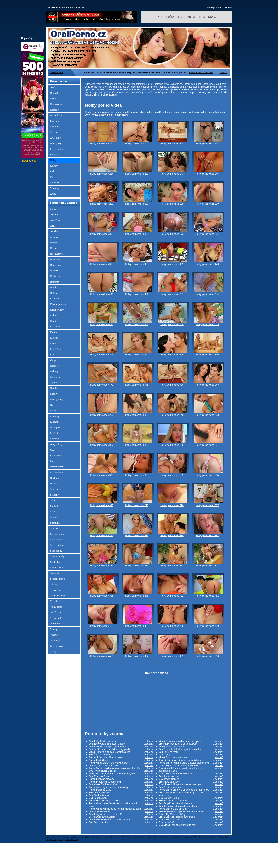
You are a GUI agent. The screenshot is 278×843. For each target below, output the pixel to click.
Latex (53, 410)
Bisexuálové (56, 253)
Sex (61, 839)
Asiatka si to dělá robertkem (191, 765)
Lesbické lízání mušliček (191, 825)
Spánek (54, 517)
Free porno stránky (188, 837)
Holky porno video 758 (171, 143)
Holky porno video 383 (207, 535)
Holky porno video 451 (207, 595)
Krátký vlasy (56, 399)
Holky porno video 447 (136, 324)
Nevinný (54, 438)
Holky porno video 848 (207, 384)
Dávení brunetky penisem (121, 762)
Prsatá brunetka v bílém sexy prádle (121, 749)
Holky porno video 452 (136, 656)
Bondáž (54, 270)
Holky (53, 160)
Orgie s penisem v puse (121, 744)
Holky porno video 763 (101, 354)
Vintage (54, 629)
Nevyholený (56, 444)
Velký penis (56, 606)
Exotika (54, 332)
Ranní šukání (121, 798)
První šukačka (191, 776)
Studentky (55, 561)
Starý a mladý (57, 556)
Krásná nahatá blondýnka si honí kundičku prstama (191, 769)
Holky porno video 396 (207, 656)
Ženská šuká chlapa (121, 754)
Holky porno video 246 (207, 173)
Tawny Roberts (191, 779)
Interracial (55, 377)
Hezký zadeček (121, 741)
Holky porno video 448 (171, 324)
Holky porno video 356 (136, 204)
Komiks (54, 388)
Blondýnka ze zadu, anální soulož (121, 752)
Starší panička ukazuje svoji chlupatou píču (121, 768)
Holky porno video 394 (207, 475)
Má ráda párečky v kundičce (121, 746)
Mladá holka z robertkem (121, 781)
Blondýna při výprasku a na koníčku (191, 790)
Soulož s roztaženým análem (121, 819)
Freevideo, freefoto (208, 837)
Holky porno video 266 (101, 415)
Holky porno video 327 (207, 505)
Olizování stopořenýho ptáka (191, 817)
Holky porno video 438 (136, 264)
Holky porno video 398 (136, 475)
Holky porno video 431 (171, 656)
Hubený (54, 371)
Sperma (54, 132)
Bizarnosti (55, 259)
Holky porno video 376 (136, 595)
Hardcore (54, 365)
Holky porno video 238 (207, 143)
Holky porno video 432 (171, 595)
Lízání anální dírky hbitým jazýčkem (191, 760)
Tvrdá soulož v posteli (121, 771)
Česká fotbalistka (121, 817)
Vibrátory (55, 188)
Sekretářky (55, 489)
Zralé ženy (55, 137)
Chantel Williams (121, 792)
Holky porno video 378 (207, 565)
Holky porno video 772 (101, 384)
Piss (52, 176)
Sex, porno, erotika (131, 837)
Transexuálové (57, 595)
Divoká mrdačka (121, 784)
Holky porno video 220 (136, 173)
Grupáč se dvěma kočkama (191, 803)
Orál (52, 171)
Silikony (54, 494)
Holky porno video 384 (101, 565)
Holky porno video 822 (136, 354)
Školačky (54, 182)
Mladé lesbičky (191, 814)
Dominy (54, 320)
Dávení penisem (58, 304)
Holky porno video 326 (171, 505)
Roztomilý (55, 477)
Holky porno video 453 (101, 656)
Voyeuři (54, 634)
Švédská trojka (57, 578)
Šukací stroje (56, 567)
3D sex (53, 208)
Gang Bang (56, 348)
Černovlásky (56, 148)
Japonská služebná (191, 800)
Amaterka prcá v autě (121, 814)
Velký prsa (55, 612)
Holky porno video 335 (171, 535)
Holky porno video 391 (207, 445)
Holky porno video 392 (171, 475)
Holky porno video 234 (101, 173)
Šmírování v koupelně (191, 773)
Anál (52, 87)
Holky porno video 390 (171, 445)
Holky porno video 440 (207, 264)
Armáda (54, 231)
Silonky (54, 500)
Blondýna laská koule (191, 757)
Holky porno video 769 (171, 354)
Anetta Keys (191, 781)
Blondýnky (55, 143)
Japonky (54, 382)
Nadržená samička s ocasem (121, 757)
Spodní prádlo (57, 533)
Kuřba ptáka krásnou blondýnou (191, 784)
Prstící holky (121, 760)
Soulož (53, 511)
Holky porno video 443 (171, 294)
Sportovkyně (56, 539)
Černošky (55, 326)
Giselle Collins (191, 798)
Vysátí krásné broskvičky (121, 787)
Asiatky (54, 236)
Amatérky (55, 220)
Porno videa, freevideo (152, 837)
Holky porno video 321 (136, 415)
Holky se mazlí (191, 752)
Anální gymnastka (191, 746)
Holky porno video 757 (136, 143)
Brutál (53, 287)
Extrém (54, 337)
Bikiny (53, 248)
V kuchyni (55, 601)
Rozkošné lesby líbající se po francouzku (191, 794)
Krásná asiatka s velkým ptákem (191, 806)
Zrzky (53, 193)
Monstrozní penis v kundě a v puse (191, 811)
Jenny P (191, 754)
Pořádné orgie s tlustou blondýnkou (191, 762)
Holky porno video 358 (171, 204)
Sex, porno (115, 837)
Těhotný (54, 584)
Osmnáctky (56, 455)
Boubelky (55, 276)
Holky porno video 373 (171, 234)
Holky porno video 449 (207, 324)
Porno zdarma (171, 837)
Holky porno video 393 (207, 415)
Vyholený (55, 640)
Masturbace (56, 115)
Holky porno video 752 (101, 143)
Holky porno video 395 (101, 505)
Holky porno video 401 (136, 626)
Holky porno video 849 (171, 415)
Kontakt (223, 72)
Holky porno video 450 (171, 626)
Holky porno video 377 (171, 565)
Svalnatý (54, 573)
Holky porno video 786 (171, 384)
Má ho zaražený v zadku (121, 765)
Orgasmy (54, 120)
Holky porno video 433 (101, 626)
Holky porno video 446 (101, 324)
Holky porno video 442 (136, 294)
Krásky (54, 393)
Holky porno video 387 (101, 445)
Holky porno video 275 (136, 505)
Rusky (53, 483)
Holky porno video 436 (136, 535)
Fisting (53, 98)
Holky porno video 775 (136, 384)
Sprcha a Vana (57, 545)
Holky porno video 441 (101, 294)
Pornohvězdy (57, 466)
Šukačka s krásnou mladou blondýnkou (121, 773)
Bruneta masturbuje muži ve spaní (191, 741)
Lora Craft (191, 822)
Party (52, 461)
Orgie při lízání (191, 808)
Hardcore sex (57, 104)
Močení (54, 433)
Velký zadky (56, 617)
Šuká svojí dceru (121, 811)
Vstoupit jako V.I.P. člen (201, 72)
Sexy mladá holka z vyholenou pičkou (191, 749)
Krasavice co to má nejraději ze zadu (121, 808)
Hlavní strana (57, 72)
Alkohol (54, 214)
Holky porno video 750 (207, 354)
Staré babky (56, 550)
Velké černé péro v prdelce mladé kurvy (121, 804)
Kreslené (54, 405)
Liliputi (54, 421)
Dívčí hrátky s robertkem (121, 800)
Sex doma (55, 126)
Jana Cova (191, 819)
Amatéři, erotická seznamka (95, 837)
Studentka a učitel (121, 795)
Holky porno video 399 (101, 475)
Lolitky (54, 165)
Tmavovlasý (56, 589)
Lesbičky (54, 109)
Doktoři (54, 315)
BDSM (53, 242)
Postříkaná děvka (191, 787)
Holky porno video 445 (101, 535)
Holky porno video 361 (101, 234)
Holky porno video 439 (171, 264)
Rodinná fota (56, 472)
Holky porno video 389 (136, 445)
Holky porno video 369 (136, 234)
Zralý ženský (56, 646)
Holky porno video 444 (207, 294)
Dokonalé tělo (121, 822)
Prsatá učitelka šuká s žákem (191, 744)
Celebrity (54, 298)
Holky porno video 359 (207, 204)
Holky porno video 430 (207, 626)
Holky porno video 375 (101, 264)
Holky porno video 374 (207, 234)
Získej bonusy (29, 160)
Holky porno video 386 (136, 565)
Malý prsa (55, 427)
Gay (52, 354)
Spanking (55, 522)
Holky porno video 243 (171, 173)
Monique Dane (121, 776)
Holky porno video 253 (101, 204)
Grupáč (54, 154)
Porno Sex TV (71, 839)
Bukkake (54, 292)
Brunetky (54, 92)
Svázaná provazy (121, 779)
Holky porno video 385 (101, 595)
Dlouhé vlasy (57, 309)
